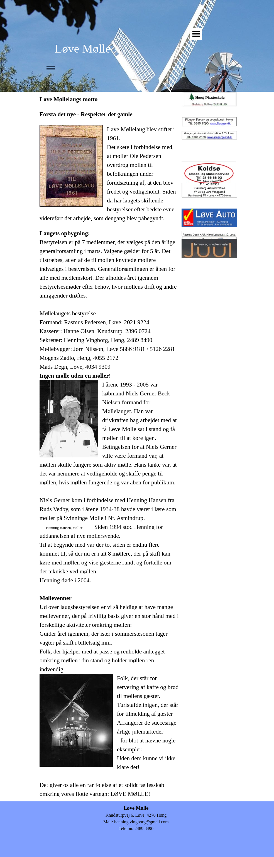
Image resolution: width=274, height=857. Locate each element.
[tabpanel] (109, 446)
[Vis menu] (196, 33)
